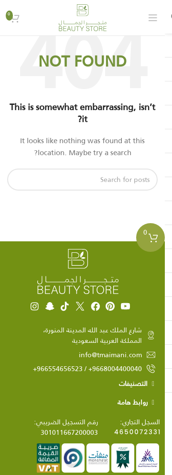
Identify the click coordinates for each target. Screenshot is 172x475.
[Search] (82, 180)
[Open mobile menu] (152, 17)
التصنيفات (133, 383)
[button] (82, 383)
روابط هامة (133, 402)
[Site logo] (83, 17)
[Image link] (77, 271)
